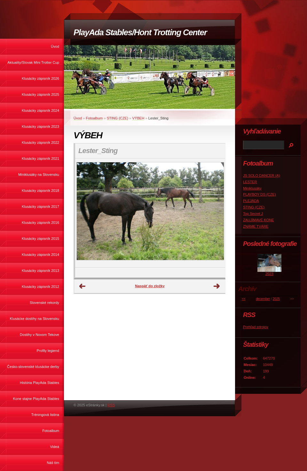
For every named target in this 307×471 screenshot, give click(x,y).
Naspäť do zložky (149, 286)
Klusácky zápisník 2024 (40, 110)
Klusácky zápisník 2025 (40, 94)
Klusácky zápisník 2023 (40, 126)
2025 (276, 299)
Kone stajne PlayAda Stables (36, 399)
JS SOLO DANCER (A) (261, 175)
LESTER (250, 182)
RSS (111, 405)
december (263, 299)
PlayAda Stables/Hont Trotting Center (140, 32)
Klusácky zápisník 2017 (40, 206)
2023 (269, 274)
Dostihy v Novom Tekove (39, 335)
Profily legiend (48, 351)
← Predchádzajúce (82, 286)
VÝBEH (138, 118)
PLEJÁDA (251, 201)
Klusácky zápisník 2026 (40, 78)
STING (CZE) (117, 118)
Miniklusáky (252, 188)
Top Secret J (253, 213)
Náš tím (53, 463)
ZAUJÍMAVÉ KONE (258, 220)
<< (244, 299)
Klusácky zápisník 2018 (40, 190)
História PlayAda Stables (39, 383)
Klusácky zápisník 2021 (40, 158)
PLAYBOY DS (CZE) (259, 194)
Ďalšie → (217, 286)
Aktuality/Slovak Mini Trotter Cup (33, 62)
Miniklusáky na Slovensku (38, 174)
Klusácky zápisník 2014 (40, 254)
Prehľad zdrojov (255, 327)
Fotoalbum (50, 431)
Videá (54, 447)
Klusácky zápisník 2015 (40, 238)
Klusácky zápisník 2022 (40, 142)
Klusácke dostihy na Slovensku (34, 319)
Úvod (55, 46)
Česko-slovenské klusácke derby (33, 367)
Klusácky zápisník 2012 (40, 286)
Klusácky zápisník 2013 (40, 270)
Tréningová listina (45, 415)
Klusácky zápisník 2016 (40, 222)
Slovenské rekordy (44, 303)
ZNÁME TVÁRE (255, 226)
